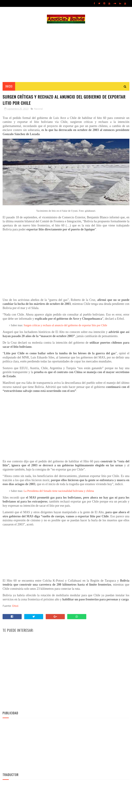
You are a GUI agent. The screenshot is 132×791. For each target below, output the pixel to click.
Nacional (38, 108)
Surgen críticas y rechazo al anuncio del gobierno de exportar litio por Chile (65, 325)
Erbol (15, 606)
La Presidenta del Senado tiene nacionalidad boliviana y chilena (59, 490)
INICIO (8, 86)
